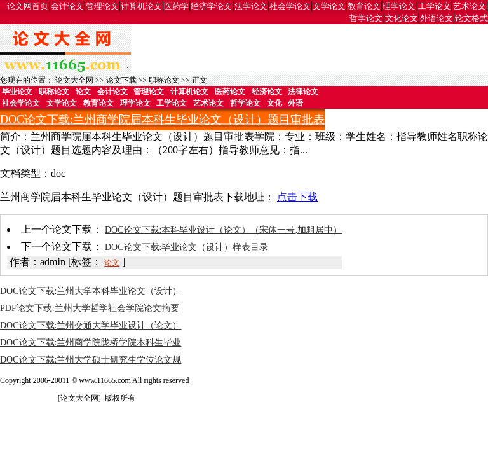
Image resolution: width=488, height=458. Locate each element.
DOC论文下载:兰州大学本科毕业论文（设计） (90, 291)
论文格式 (471, 18)
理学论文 (399, 6)
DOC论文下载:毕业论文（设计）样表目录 (186, 247)
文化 (274, 103)
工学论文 (434, 6)
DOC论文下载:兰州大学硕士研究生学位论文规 (90, 359)
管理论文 (102, 6)
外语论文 (436, 18)
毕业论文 (17, 91)
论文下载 (121, 80)
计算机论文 (141, 6)
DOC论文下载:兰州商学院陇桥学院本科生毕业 (90, 342)
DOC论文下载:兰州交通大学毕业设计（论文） (90, 325)
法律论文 (303, 91)
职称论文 (164, 80)
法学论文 (251, 6)
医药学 (176, 6)
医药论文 (230, 91)
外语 (295, 103)
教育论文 (364, 6)
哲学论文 (366, 18)
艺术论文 (469, 6)
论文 (83, 91)
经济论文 (267, 91)
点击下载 (297, 196)
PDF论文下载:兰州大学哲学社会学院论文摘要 (89, 308)
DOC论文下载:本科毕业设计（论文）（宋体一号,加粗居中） (223, 230)
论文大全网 (74, 80)
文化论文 (401, 18)
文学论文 (329, 6)
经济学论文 (211, 6)
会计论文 (67, 6)
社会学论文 (290, 6)
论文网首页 (27, 6)
